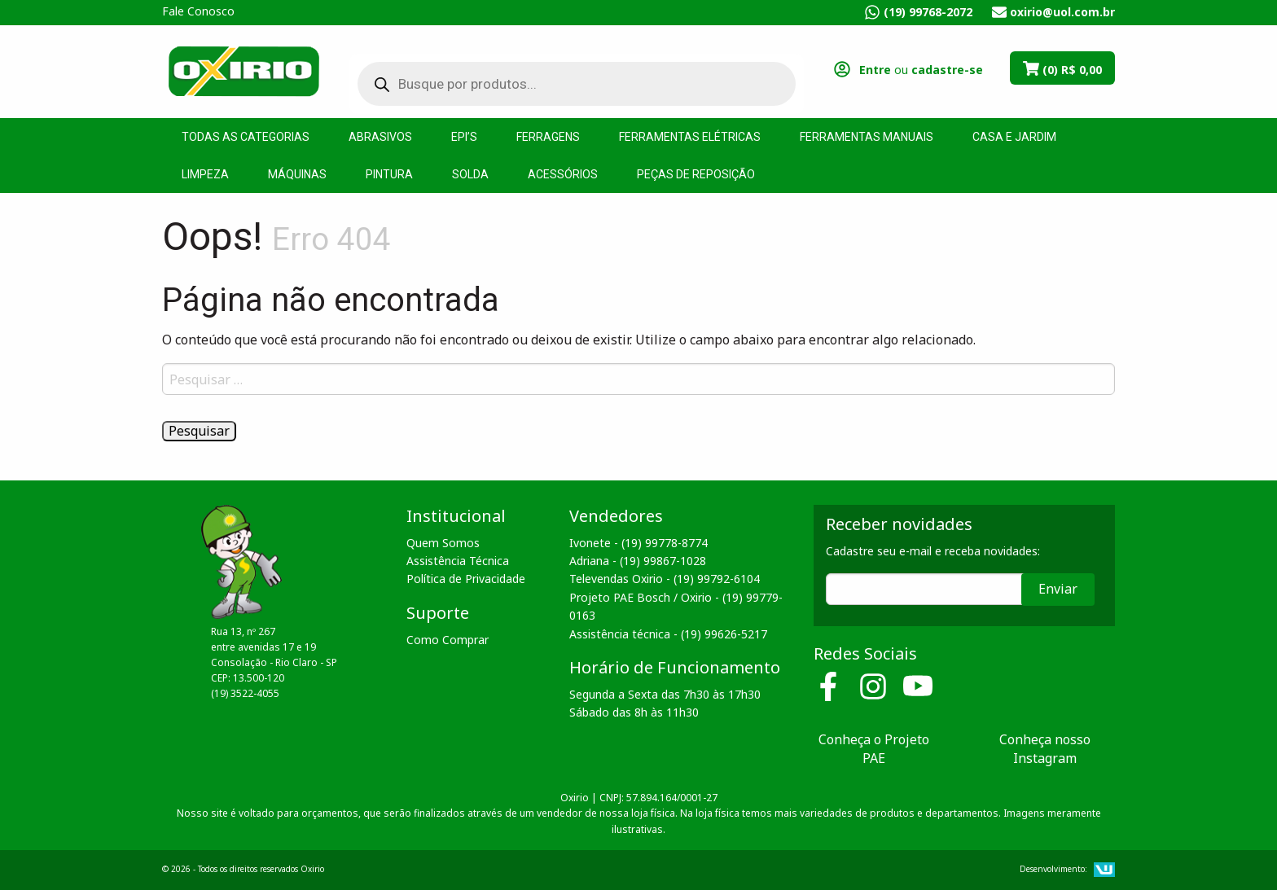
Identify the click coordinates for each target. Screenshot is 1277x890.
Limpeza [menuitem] (205, 174)
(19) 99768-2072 (928, 12)
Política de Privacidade (465, 578)
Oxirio (243, 70)
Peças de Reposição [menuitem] (696, 174)
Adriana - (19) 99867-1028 (637, 560)
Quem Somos (443, 542)
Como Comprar (447, 639)
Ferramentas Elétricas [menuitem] (690, 136)
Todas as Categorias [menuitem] (245, 136)
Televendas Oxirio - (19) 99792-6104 (664, 578)
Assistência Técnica (457, 560)
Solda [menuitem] (470, 174)
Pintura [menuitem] (389, 174)
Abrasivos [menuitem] (380, 136)
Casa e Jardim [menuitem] (1014, 136)
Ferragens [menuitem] (548, 136)
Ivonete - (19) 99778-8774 (638, 542)
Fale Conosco (198, 11)
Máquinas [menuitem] (297, 174)
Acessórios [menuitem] (563, 174)
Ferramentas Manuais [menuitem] (866, 136)
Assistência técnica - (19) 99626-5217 (668, 634)
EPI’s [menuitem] (464, 136)
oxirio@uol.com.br (1062, 12)
